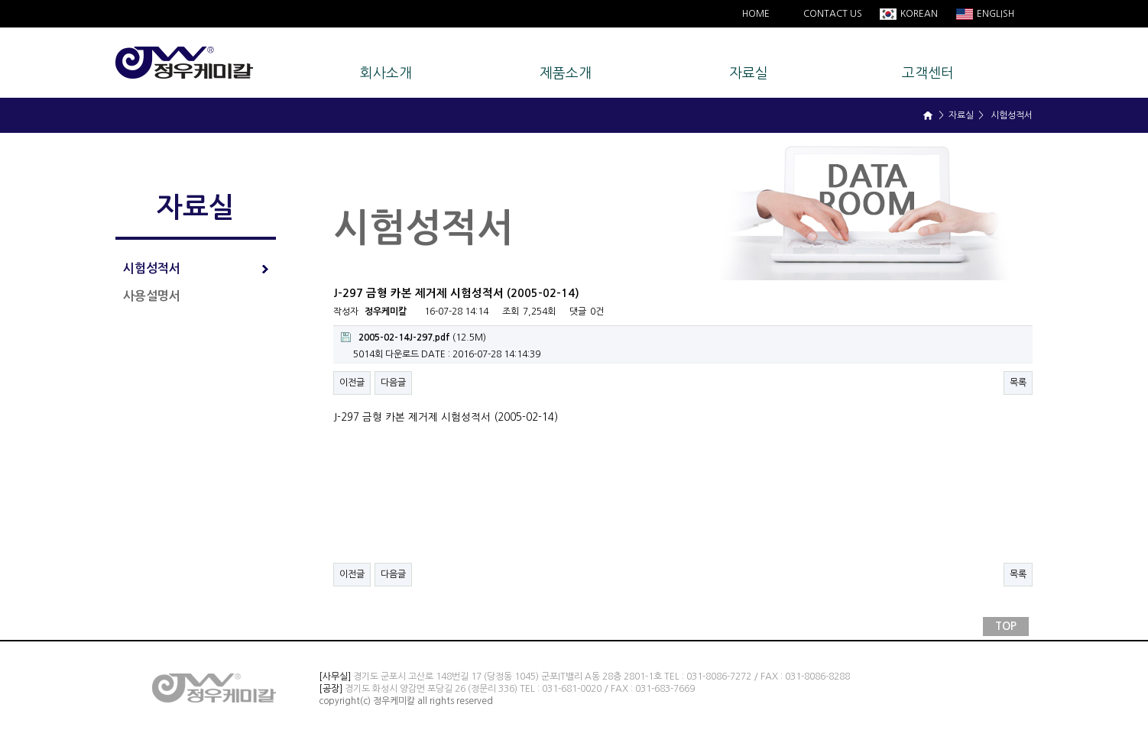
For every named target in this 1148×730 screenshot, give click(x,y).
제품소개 (566, 73)
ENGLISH (994, 13)
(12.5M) (413, 337)
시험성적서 (195, 268)
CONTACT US (832, 13)
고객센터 (928, 73)
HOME (756, 13)
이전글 (352, 382)
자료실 (748, 73)
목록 (1018, 382)
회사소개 (386, 73)
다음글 (393, 382)
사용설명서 (151, 296)
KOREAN (918, 13)
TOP (1006, 626)
